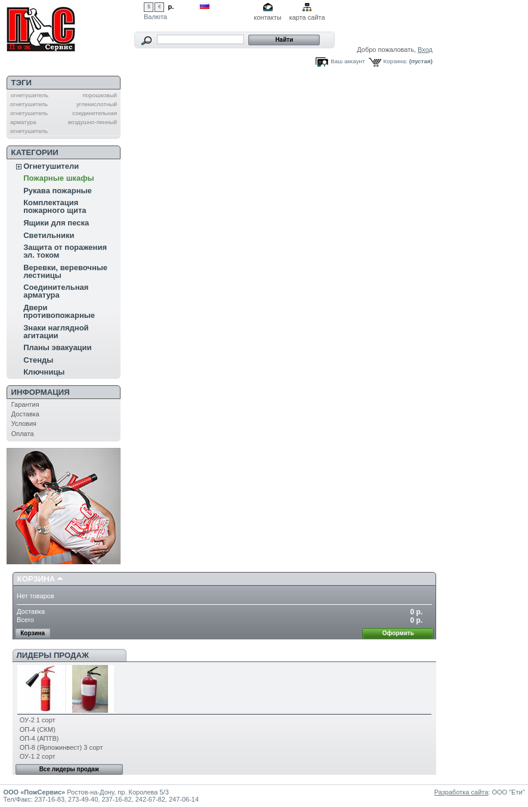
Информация (40, 392)
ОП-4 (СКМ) (37, 729)
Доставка (25, 414)
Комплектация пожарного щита (54, 206)
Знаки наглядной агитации (55, 331)
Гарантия (25, 404)
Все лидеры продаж (69, 769)
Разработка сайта (461, 792)
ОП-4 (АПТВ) (39, 738)
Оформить (398, 633)
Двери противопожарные (59, 311)
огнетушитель (29, 95)
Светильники (48, 235)
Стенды (38, 359)
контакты (268, 17)
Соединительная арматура (55, 291)
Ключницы (43, 371)
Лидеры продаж (53, 655)
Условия (23, 423)
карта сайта (307, 17)
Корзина (36, 578)
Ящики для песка (56, 222)
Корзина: (395, 61)
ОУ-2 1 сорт (37, 719)
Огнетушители (51, 166)
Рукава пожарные (57, 190)
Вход (425, 49)
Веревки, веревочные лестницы (65, 271)
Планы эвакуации (57, 347)
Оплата (22, 433)
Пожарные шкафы (58, 178)
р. (171, 6)
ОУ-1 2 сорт (37, 756)
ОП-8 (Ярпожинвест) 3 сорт (61, 747)
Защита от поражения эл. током (65, 251)
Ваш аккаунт (348, 61)
